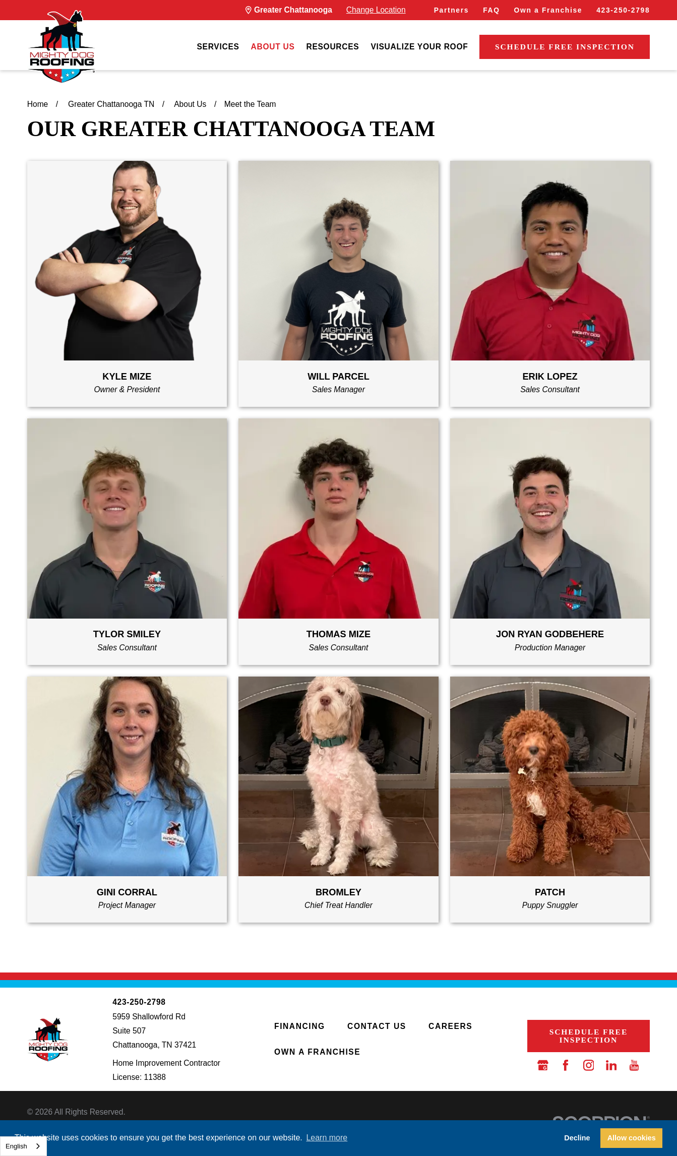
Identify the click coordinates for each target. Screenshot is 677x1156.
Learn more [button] (326, 1137)
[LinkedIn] (611, 1065)
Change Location (376, 10)
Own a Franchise (548, 10)
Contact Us (376, 1026)
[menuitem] (218, 47)
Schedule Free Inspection (565, 46)
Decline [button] (577, 1138)
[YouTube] (634, 1065)
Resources (332, 46)
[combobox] (23, 1146)
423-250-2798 (623, 10)
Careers (450, 1026)
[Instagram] (588, 1065)
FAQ (491, 10)
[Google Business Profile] (542, 1065)
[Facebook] (565, 1065)
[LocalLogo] (61, 47)
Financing (299, 1026)
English (16, 1146)
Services (218, 46)
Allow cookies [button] (631, 1138)
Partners (451, 10)
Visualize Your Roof (419, 46)
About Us (273, 46)
